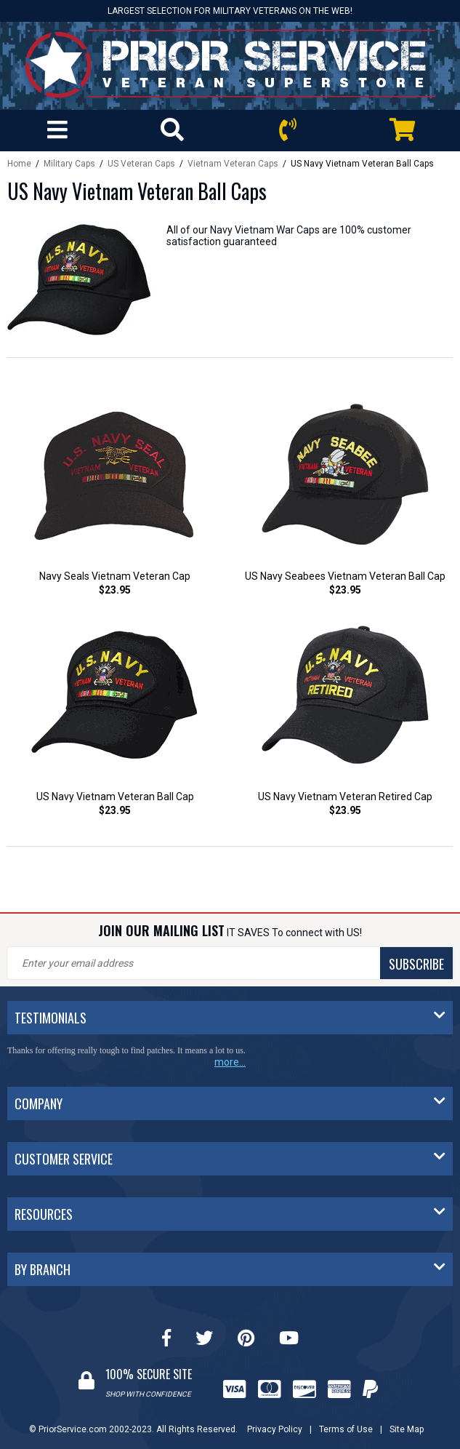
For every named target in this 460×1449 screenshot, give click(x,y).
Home (19, 164)
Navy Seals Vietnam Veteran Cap (114, 576)
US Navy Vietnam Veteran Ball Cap (115, 796)
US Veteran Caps (141, 164)
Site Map (407, 1429)
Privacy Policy (274, 1429)
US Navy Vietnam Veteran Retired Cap (345, 796)
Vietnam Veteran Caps (232, 164)
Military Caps (70, 164)
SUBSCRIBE (416, 963)
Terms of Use (346, 1429)
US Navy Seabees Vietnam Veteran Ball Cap (345, 576)
